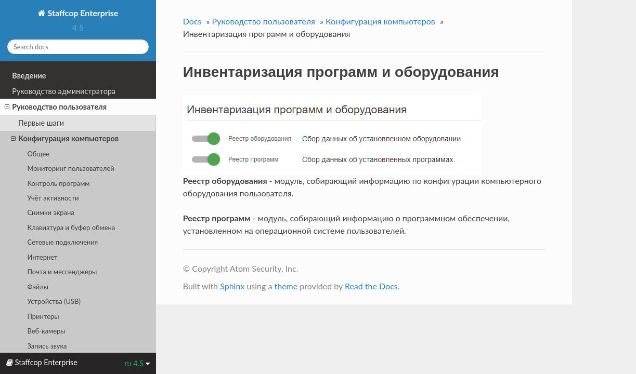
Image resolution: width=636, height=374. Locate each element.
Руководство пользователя (56, 107)
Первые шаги (41, 122)
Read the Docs (371, 286)
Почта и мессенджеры (62, 272)
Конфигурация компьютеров (65, 138)
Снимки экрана (50, 212)
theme (285, 286)
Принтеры (43, 316)
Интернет (42, 257)
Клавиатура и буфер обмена (71, 227)
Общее (38, 154)
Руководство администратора (63, 91)
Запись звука (47, 346)
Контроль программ (58, 183)
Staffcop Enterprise (82, 13)
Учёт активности (53, 198)
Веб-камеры (46, 331)
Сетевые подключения (62, 242)
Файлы (37, 287)
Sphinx (232, 286)
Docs (192, 21)
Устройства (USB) (53, 301)
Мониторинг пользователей (70, 168)
